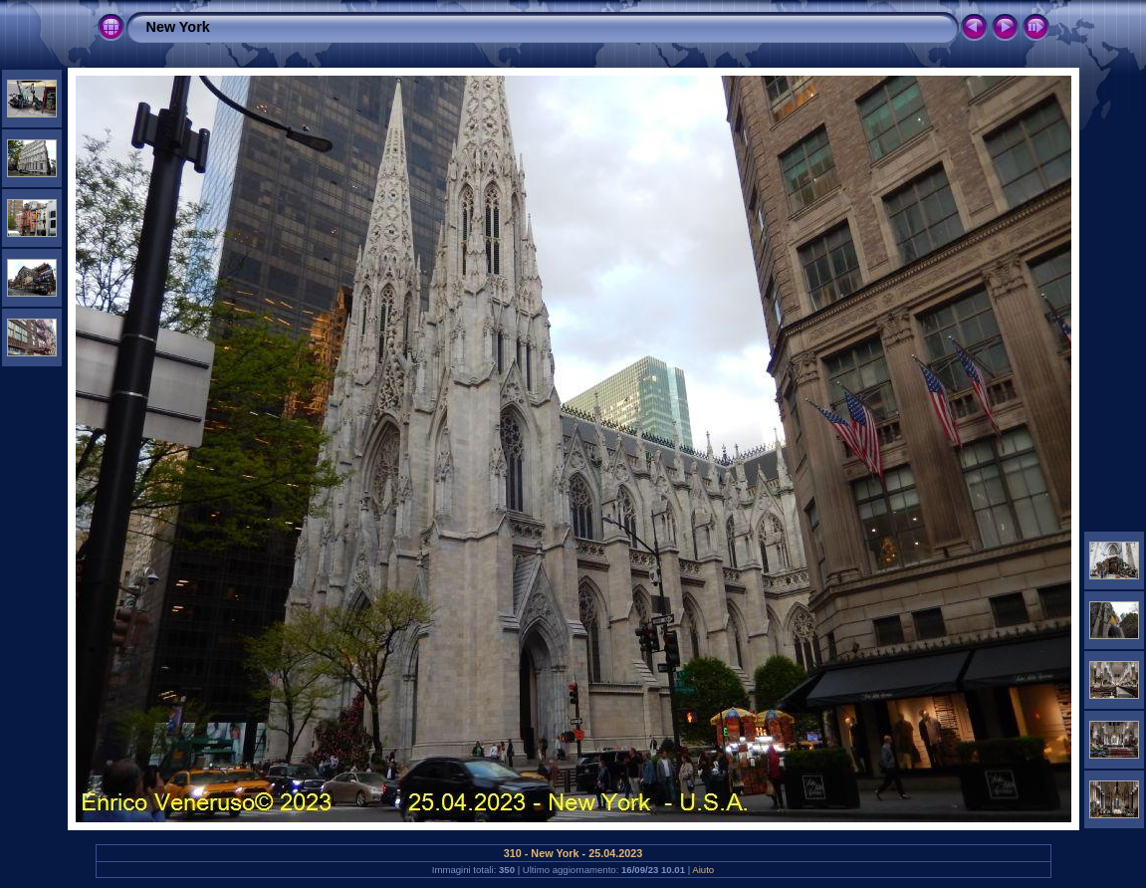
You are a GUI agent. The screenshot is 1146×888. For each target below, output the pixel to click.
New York (178, 27)
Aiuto (703, 869)
